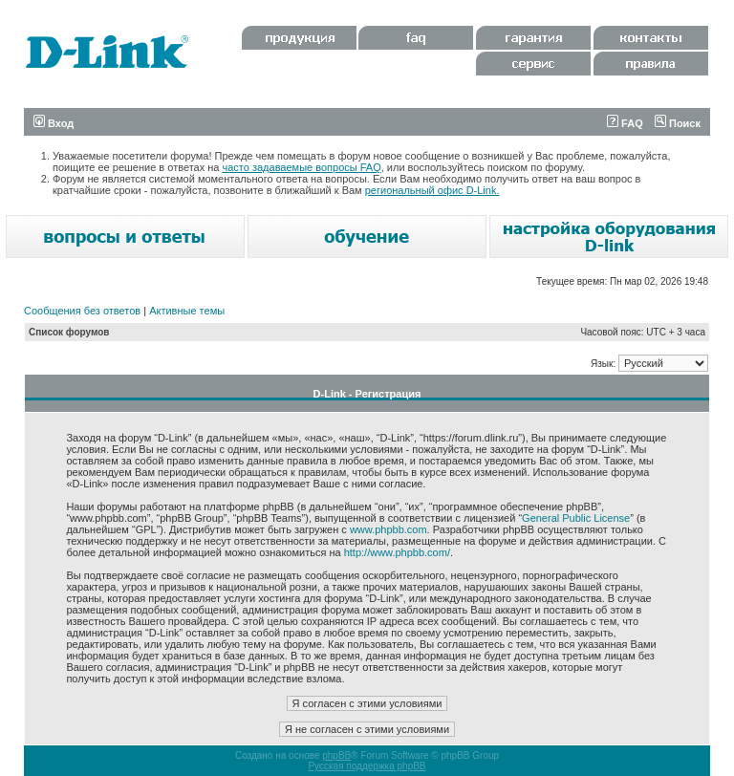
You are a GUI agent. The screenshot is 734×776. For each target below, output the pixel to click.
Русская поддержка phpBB (366, 766)
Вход (53, 123)
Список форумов (69, 332)
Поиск (678, 123)
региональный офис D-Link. (432, 190)
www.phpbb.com (388, 529)
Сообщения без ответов (82, 310)
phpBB (336, 755)
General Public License (576, 518)
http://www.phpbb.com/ (397, 552)
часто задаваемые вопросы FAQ (302, 167)
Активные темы (187, 310)
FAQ (625, 123)
